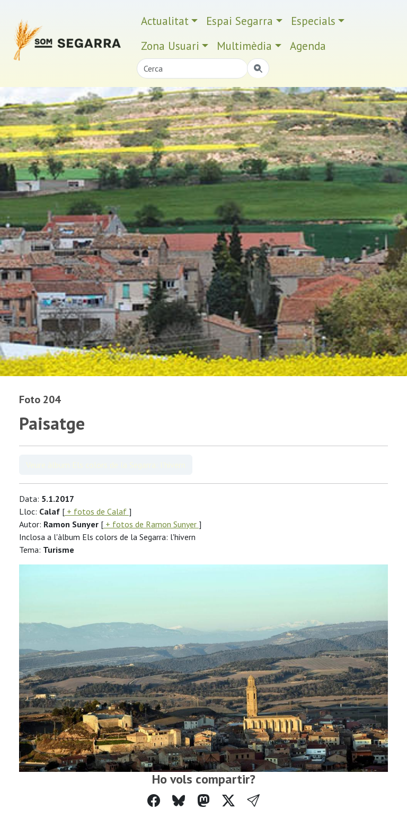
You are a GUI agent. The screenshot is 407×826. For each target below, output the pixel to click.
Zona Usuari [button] (170, 46)
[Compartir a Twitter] (228, 801)
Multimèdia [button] (244, 46)
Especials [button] (313, 21)
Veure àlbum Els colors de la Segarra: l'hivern (105, 464)
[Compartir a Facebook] (153, 801)
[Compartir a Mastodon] (203, 801)
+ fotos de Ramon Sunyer (151, 524)
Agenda (308, 46)
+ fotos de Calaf (97, 511)
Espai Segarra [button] (239, 21)
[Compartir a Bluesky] (178, 801)
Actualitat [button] (165, 21)
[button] (253, 801)
